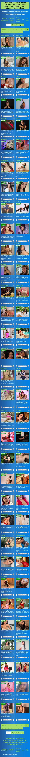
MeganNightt (19, 618)
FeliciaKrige (4, 368)
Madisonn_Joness (5, 56)
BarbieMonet (19, 326)
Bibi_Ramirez (4, 493)
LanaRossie (19, 431)
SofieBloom (19, 451)
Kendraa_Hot (19, 285)
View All (4, 29)
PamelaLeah (19, 514)
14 (12, 32)
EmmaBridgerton (20, 702)
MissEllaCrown (5, 285)
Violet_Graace (19, 181)
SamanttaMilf (19, 556)
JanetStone (19, 389)
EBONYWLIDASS (5, 201)
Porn (23, 19)
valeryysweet (19, 576)
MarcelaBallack (20, 160)
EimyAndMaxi (4, 451)
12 (5, 32)
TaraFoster (3, 326)
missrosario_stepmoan (22, 493)
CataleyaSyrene (20, 139)
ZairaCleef (18, 243)
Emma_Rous (4, 410)
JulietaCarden (4, 681)
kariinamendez (4, 514)
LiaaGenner (19, 348)
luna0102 (3, 535)
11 (2, 32)
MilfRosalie (4, 431)
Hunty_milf (3, 264)
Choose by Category (17, 25)
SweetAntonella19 (20, 473)
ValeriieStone (19, 35)
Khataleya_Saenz (5, 639)
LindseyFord (19, 598)
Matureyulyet (4, 660)
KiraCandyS (4, 306)
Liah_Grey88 (4, 98)
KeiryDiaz (18, 681)
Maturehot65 (4, 389)
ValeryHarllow (4, 223)
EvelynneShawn (5, 618)
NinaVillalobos (4, 576)
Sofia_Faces (19, 660)
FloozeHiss (19, 264)
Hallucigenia (19, 223)
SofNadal (18, 76)
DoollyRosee (4, 181)
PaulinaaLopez (4, 348)
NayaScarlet (4, 139)
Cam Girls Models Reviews (18, 19)
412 (18, 32)
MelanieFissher (5, 243)
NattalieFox (19, 98)
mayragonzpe (4, 160)
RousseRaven (4, 598)
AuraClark (18, 201)
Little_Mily (18, 368)
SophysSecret (4, 556)
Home (8, 25)
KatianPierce (4, 473)
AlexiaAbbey (4, 118)
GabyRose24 (4, 702)
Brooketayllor (19, 306)
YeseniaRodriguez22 (21, 639)
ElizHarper (3, 76)
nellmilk (18, 118)
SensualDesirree (5, 35)
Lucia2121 (18, 410)
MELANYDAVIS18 (20, 535)
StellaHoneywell (20, 56)
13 (8, 32)
